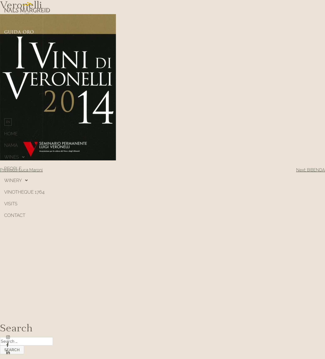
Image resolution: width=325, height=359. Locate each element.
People (13, 168)
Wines (11, 157)
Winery (13, 180)
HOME (11, 133)
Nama (11, 145)
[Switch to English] (8, 122)
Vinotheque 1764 (24, 192)
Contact (14, 215)
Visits (10, 203)
